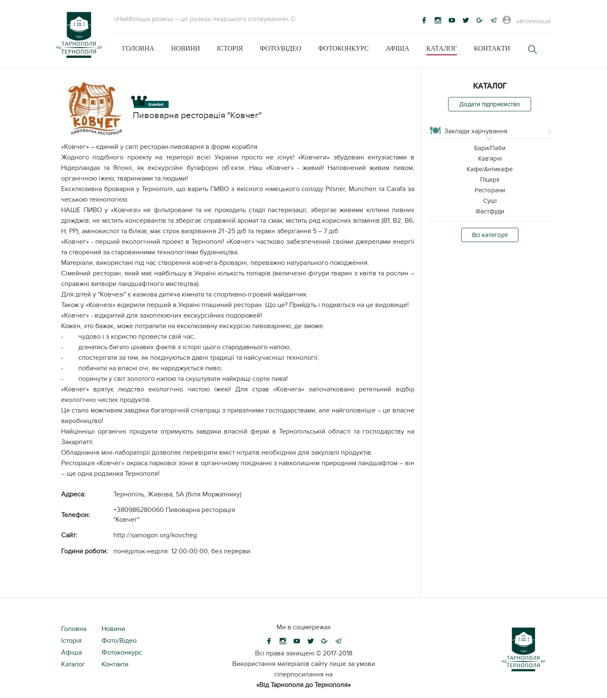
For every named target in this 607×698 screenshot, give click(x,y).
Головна (138, 48)
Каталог (441, 48)
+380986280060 (138, 510)
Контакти (492, 48)
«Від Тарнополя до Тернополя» (303, 685)
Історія (230, 48)
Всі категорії (490, 235)
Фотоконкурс (343, 48)
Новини (185, 48)
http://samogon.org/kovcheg (155, 535)
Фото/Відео (280, 48)
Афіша (397, 48)
